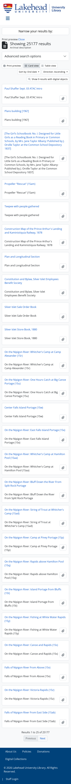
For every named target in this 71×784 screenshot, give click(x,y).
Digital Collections (16, 759)
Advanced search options (23, 56)
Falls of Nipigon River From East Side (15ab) (30, 712)
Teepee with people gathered (22, 206)
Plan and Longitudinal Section (22, 256)
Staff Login (12, 779)
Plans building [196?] (17, 111)
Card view (32, 65)
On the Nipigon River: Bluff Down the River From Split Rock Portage (33, 483)
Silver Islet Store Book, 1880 (21, 329)
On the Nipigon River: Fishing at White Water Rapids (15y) (35, 619)
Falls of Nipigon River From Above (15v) (27, 667)
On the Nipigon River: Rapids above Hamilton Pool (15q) (34, 563)
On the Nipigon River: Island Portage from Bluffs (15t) (33, 591)
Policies (26, 751)
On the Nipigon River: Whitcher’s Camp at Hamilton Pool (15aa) (35, 456)
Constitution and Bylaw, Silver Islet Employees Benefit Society (32, 281)
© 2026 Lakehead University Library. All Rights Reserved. (31, 769)
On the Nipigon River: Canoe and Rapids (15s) (31, 645)
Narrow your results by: (36, 31)
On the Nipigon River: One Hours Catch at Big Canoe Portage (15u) (35, 381)
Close (21, 39)
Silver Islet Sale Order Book (20, 307)
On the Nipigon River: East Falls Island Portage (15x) (35, 430)
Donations (43, 751)
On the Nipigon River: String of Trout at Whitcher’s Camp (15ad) (34, 511)
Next (42, 738)
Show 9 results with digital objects (48, 79)
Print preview (12, 65)
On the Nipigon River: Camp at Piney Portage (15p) (34, 537)
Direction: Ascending (54, 71)
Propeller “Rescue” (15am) (20, 184)
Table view (48, 65)
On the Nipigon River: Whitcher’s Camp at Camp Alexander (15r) (33, 353)
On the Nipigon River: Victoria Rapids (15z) (29, 690)
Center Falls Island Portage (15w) (24, 407)
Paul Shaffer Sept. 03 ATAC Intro (23, 88)
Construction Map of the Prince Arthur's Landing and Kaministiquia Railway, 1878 (33, 230)
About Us (10, 751)
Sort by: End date (28, 71)
